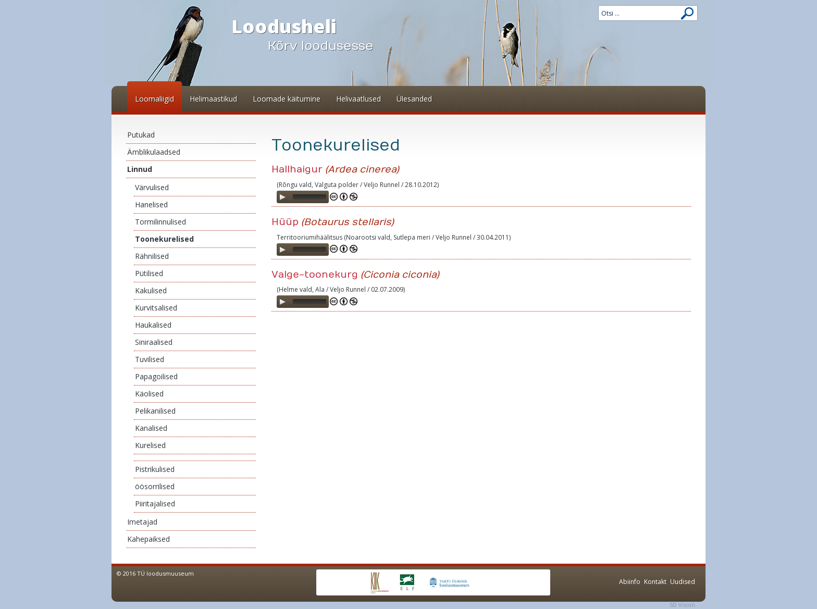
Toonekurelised (164, 239)
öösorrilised (155, 486)
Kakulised (151, 290)
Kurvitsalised (156, 308)
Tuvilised (149, 359)
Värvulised (152, 187)
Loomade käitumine (286, 99)
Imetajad (142, 522)
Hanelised (151, 204)
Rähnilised (152, 256)
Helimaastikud (213, 99)
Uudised (682, 581)
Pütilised (149, 273)
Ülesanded (414, 99)
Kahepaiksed (148, 539)
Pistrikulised (155, 469)
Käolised (149, 394)
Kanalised (151, 428)
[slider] (309, 197)
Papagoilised (156, 376)
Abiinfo (629, 581)
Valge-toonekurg (314, 274)
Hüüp (285, 222)
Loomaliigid (154, 99)
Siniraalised (153, 342)
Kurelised (150, 445)
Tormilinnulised (160, 222)
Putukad (141, 135)
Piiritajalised (155, 503)
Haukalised (153, 325)
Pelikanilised (155, 411)
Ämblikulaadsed (153, 152)
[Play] (282, 197)
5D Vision (682, 604)
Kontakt (655, 581)
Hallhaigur (297, 169)
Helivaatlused (358, 99)
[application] (303, 197)
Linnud (139, 169)
